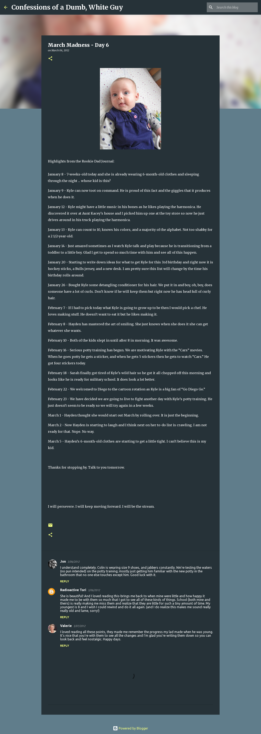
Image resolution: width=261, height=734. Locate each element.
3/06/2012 (73, 561)
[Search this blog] (236, 7)
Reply (64, 581)
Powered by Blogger (130, 728)
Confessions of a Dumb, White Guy (67, 7)
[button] (50, 58)
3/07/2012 (79, 625)
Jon (63, 561)
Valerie (66, 626)
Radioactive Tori (73, 590)
